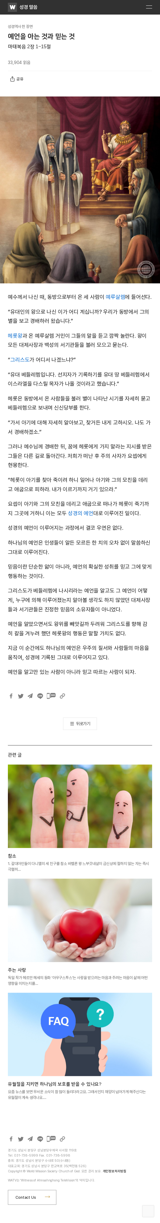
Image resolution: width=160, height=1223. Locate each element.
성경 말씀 (28, 7)
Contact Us (25, 1197)
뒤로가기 (83, 723)
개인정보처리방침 (114, 1171)
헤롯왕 (15, 336)
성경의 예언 (80, 513)
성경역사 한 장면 (20, 26)
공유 (17, 79)
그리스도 (19, 359)
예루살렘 (115, 297)
